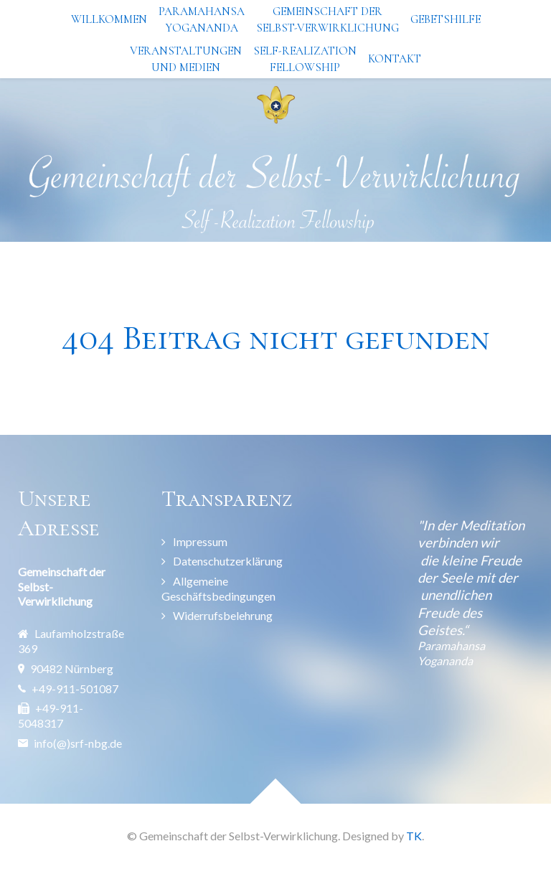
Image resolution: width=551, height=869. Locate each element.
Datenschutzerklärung (228, 561)
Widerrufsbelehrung (223, 615)
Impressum (200, 541)
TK (414, 835)
